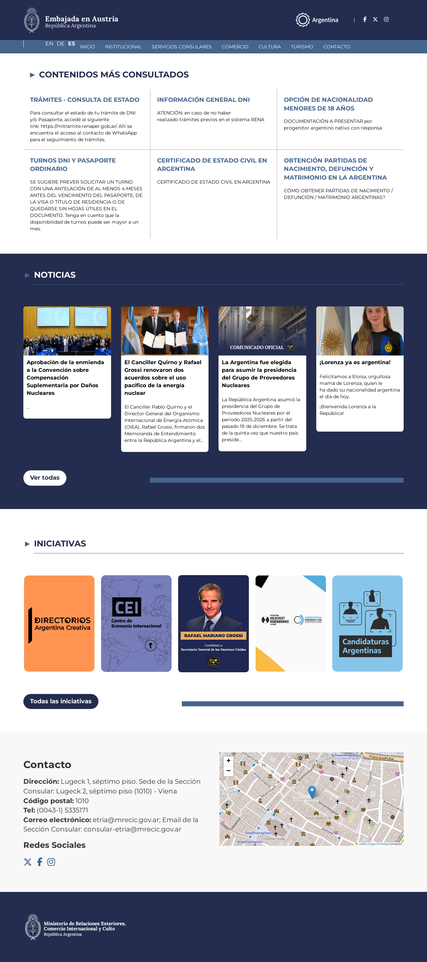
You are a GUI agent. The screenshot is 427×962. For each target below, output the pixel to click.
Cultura (223, 47)
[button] (312, 792)
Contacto (290, 47)
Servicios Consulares (135, 47)
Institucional (76, 47)
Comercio (188, 47)
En (373, 19)
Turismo (255, 47)
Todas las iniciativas (61, 701)
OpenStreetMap (379, 844)
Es (400, 19)
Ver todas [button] (45, 477)
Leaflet (360, 844)
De (387, 19)
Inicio (40, 47)
